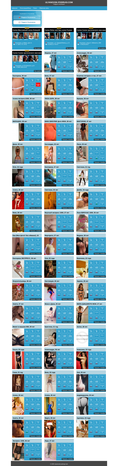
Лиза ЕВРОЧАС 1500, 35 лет (88, 213)
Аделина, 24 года (83, 418)
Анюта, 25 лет (18, 418)
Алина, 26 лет (50, 395)
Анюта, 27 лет (18, 304)
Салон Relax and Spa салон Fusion (58, 30)
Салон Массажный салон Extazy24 (26, 30)
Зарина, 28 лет (82, 281)
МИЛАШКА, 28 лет (20, 121)
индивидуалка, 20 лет (85, 395)
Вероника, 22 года (84, 258)
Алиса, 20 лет (18, 190)
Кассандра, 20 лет (52, 144)
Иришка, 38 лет (83, 98)
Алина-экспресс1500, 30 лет (24, 98)
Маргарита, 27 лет (52, 235)
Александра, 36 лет (84, 53)
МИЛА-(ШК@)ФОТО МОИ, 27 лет (89, 304)
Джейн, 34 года (82, 190)
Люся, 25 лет (82, 144)
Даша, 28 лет (18, 144)
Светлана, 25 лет (51, 190)
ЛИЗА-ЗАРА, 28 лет (52, 98)
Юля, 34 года (18, 167)
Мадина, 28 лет (83, 235)
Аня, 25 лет (81, 372)
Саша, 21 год (18, 372)
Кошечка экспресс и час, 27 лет (89, 76)
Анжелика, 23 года (84, 349)
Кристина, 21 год (51, 327)
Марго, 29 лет (50, 418)
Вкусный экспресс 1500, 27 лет (57, 213)
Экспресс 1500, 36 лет (21, 441)
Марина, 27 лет (51, 53)
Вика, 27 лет (49, 76)
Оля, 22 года (50, 258)
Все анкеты (37, 48)
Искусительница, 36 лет (22, 281)
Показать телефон (67, 71)
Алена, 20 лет (18, 395)
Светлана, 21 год (83, 167)
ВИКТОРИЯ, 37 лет (84, 121)
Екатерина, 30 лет (20, 76)
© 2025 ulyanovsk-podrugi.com (59, 464)
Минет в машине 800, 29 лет (24, 327)
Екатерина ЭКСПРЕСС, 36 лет (24, 258)
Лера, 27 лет (49, 441)
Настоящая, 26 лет (52, 281)
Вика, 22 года (50, 372)
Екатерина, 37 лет (52, 167)
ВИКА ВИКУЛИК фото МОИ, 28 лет (58, 121)
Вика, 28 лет (17, 213)
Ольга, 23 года (18, 349)
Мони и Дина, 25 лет (53, 304)
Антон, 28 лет (82, 327)
